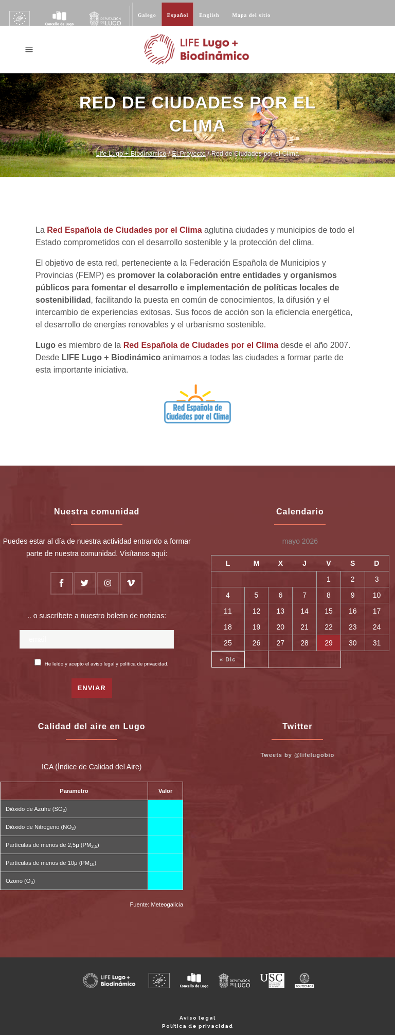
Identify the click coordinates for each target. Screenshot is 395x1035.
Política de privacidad (197, 1026)
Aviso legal (197, 1018)
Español (177, 15)
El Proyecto (189, 153)
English (209, 15)
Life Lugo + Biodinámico (131, 153)
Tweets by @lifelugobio (297, 755)
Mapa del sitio (251, 15)
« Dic (228, 659)
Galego (147, 15)
